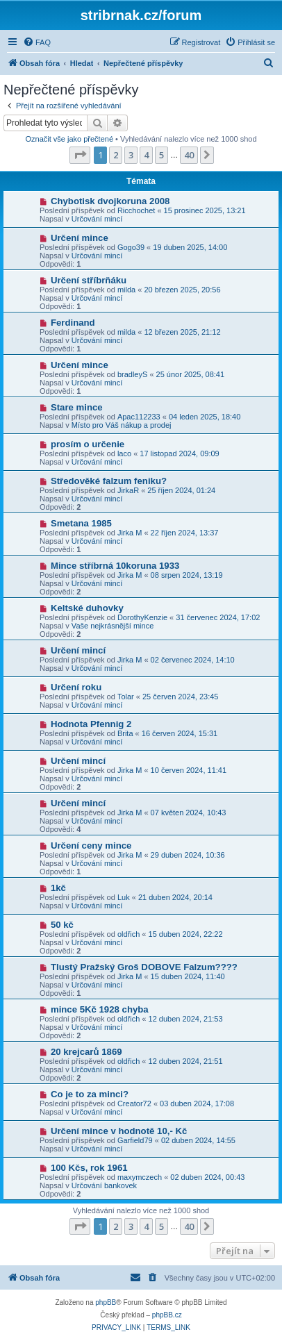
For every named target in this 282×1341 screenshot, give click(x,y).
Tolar (125, 696)
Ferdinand (73, 322)
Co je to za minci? (89, 1094)
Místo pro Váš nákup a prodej (122, 425)
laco (124, 453)
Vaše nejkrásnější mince (113, 626)
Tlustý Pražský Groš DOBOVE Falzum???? (144, 967)
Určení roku (76, 687)
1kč (58, 888)
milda (126, 289)
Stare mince (77, 407)
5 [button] (161, 155)
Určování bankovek (104, 1185)
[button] (79, 155)
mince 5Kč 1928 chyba (100, 1009)
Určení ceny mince (91, 845)
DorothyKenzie (142, 617)
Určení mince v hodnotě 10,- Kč (119, 1131)
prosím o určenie (87, 444)
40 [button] (189, 155)
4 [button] (146, 155)
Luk (123, 897)
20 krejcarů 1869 (86, 1052)
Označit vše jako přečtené (69, 139)
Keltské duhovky (87, 608)
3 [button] (130, 155)
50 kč (62, 924)
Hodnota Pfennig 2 (91, 724)
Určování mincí (97, 219)
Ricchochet (136, 210)
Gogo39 (130, 247)
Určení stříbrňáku (88, 280)
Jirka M (129, 532)
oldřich (128, 934)
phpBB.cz (167, 1315)
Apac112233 (138, 417)
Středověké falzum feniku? (109, 481)
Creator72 (134, 1103)
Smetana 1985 (81, 523)
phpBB (105, 1302)
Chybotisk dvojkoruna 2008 (110, 201)
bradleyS (132, 374)
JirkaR (128, 490)
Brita (125, 733)
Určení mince (79, 238)
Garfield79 (135, 1140)
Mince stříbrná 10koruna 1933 (115, 565)
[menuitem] (37, 42)
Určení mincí (78, 650)
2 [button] (115, 155)
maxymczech (139, 1177)
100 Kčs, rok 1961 (89, 1168)
